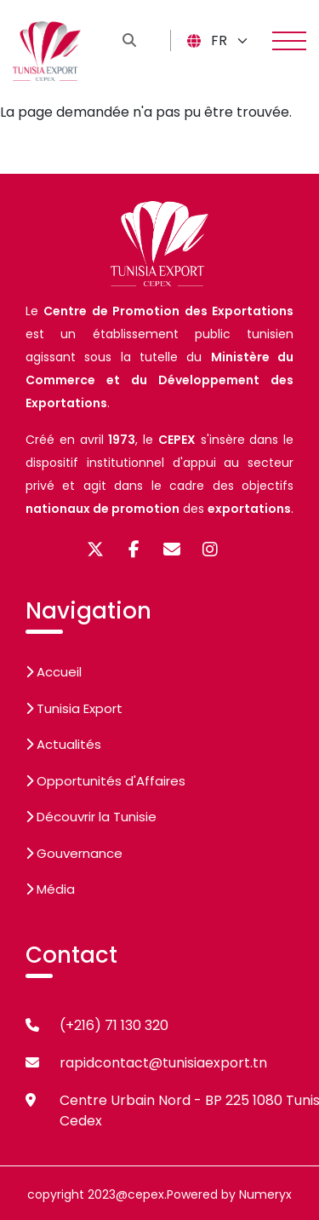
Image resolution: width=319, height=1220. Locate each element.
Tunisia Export (74, 708)
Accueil (54, 672)
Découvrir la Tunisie (91, 817)
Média (50, 889)
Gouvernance (74, 853)
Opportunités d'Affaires (105, 781)
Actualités (63, 744)
